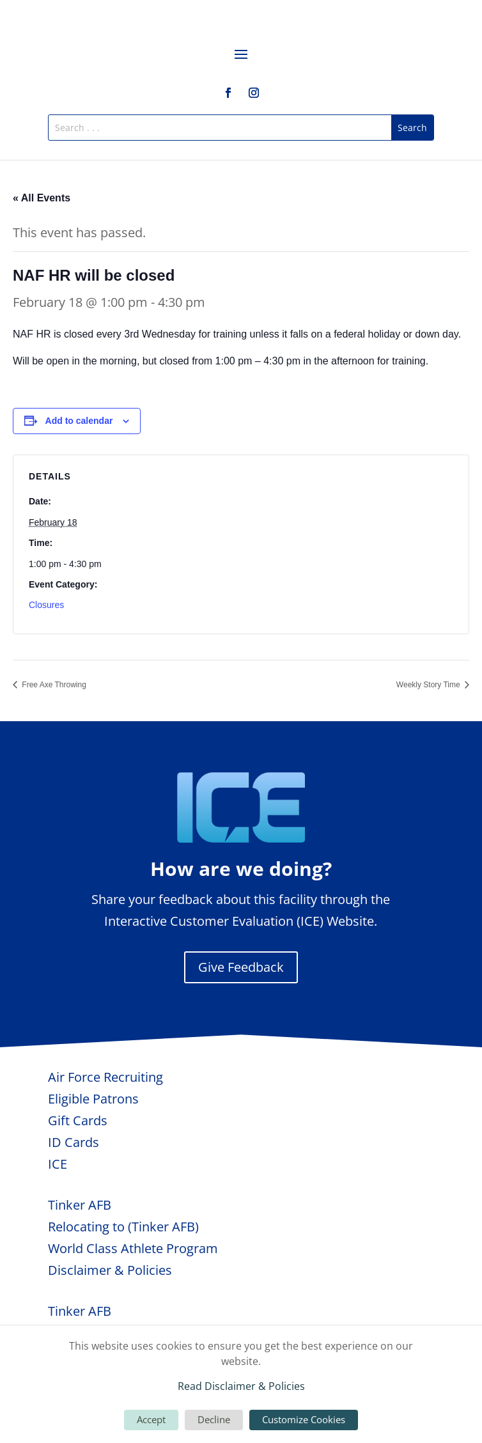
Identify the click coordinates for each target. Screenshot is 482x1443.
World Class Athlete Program (133, 1248)
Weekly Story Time (429, 684)
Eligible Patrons (93, 1098)
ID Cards (73, 1142)
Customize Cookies (303, 1419)
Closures (46, 605)
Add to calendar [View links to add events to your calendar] (79, 421)
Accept (151, 1419)
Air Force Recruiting (105, 1077)
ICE (57, 1164)
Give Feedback (241, 967)
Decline (214, 1419)
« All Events (41, 197)
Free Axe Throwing (53, 684)
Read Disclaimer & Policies (241, 1386)
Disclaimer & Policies (110, 1270)
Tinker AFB (79, 1204)
